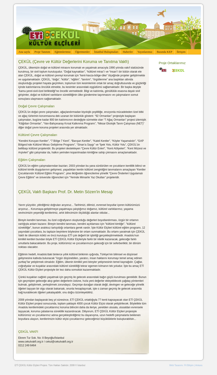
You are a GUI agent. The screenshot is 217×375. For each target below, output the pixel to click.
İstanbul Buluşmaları (106, 51)
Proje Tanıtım (42, 51)
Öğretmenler (82, 51)
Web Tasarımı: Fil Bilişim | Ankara (185, 365)
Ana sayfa (24, 51)
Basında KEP (164, 51)
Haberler (128, 51)
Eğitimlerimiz (63, 51)
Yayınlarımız (144, 51)
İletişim (181, 51)
